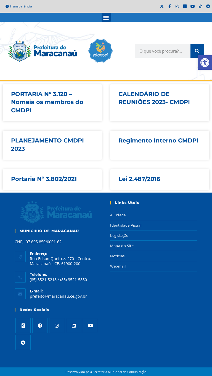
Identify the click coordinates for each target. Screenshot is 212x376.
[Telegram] (23, 342)
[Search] (197, 51)
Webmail (118, 266)
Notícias (117, 255)
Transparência (19, 6)
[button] (106, 17)
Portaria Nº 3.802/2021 (44, 178)
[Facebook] (39, 325)
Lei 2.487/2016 (139, 178)
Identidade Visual (125, 225)
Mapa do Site (122, 245)
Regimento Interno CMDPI (158, 140)
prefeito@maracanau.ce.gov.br (58, 296)
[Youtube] (90, 325)
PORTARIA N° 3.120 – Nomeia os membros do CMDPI (47, 102)
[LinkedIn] (73, 325)
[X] (23, 325)
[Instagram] (56, 325)
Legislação (119, 235)
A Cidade (118, 214)
